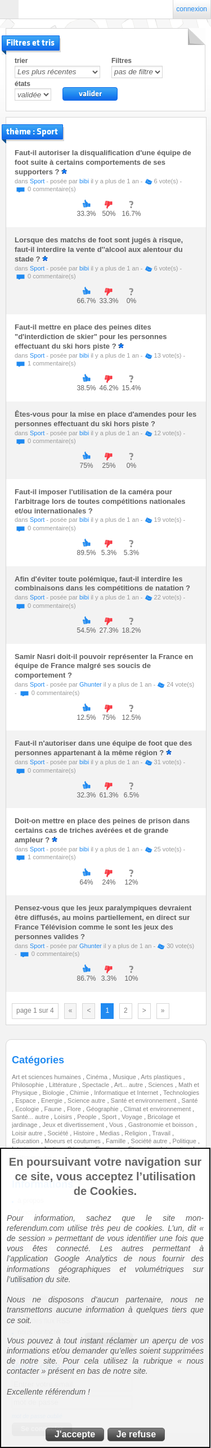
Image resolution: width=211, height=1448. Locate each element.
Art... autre (129, 1084)
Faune (54, 1109)
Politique (185, 1141)
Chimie (80, 1092)
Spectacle (96, 1084)
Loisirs (64, 1116)
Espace (26, 1100)
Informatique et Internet (127, 1092)
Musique (125, 1076)
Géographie (103, 1109)
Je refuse (136, 1434)
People (87, 1116)
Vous (117, 1124)
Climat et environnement (158, 1109)
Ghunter (90, 684)
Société (59, 1133)
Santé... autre (31, 1116)
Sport (37, 181)
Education (26, 1141)
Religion (137, 1133)
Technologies (181, 1092)
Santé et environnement (144, 1100)
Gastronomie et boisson (161, 1124)
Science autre (87, 1100)
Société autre (150, 1141)
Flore (75, 1109)
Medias (111, 1133)
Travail (162, 1133)
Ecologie (28, 1109)
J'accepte (75, 1434)
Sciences (161, 1084)
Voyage (133, 1116)
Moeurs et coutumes (73, 1141)
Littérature (64, 1084)
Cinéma (97, 1076)
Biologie (54, 1092)
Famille (117, 1141)
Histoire (84, 1133)
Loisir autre (28, 1133)
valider (90, 94)
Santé (190, 1100)
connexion (191, 9)
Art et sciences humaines (47, 1076)
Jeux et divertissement (74, 1124)
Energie (52, 1100)
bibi (84, 181)
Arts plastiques (162, 1076)
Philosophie (29, 1084)
